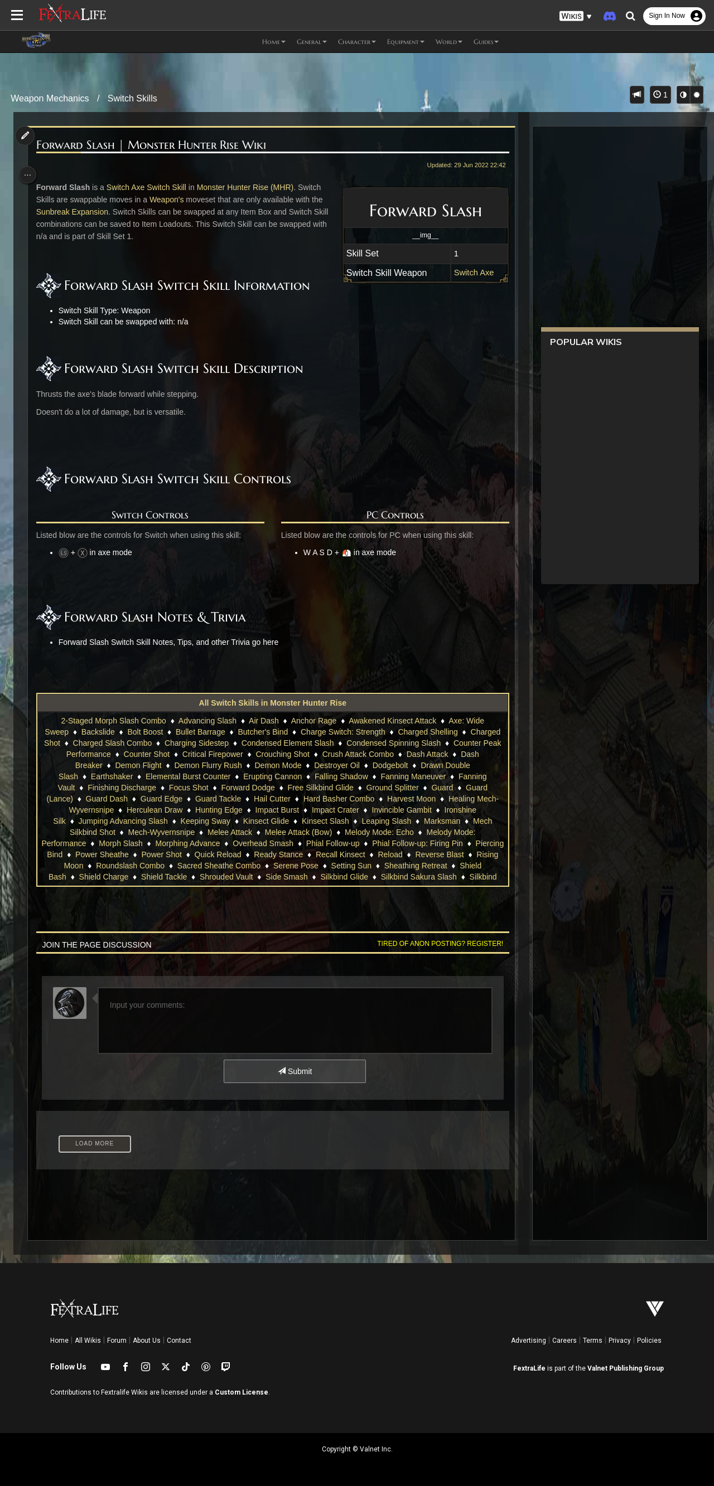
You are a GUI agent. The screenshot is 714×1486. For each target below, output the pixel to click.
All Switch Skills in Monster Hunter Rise (272, 702)
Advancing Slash (207, 720)
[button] (575, 16)
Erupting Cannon (272, 776)
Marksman (441, 821)
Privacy (620, 1340)
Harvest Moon (411, 798)
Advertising (528, 1340)
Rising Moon (119, 865)
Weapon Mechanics (50, 98)
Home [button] (274, 41)
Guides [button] (486, 41)
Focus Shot (188, 787)
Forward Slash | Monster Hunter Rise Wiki (154, 145)
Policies (649, 1340)
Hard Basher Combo (338, 798)
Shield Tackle (225, 876)
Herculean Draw (154, 809)
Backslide (97, 731)
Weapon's (169, 199)
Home (59, 1340)
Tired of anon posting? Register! (436, 944)
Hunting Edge (218, 809)
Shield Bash (107, 876)
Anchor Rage (313, 720)
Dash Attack (436, 754)
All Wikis (88, 1340)
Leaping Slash (386, 821)
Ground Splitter (391, 787)
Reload (443, 854)
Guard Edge (160, 798)
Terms (592, 1340)
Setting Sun (408, 865)
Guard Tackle (217, 798)
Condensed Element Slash (296, 743)
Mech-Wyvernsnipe (160, 832)
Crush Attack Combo (367, 754)
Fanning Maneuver (412, 776)
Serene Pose (353, 865)
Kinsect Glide (265, 821)
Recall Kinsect (394, 854)
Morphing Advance (214, 843)
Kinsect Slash (325, 821)
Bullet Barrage (200, 731)
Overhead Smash (289, 843)
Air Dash (263, 720)
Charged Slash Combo (121, 743)
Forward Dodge (247, 787)
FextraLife (529, 1368)
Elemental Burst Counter (187, 776)
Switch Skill (170, 187)
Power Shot (215, 854)
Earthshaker (111, 776)
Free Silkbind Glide (320, 787)
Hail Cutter (271, 798)
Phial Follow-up (359, 843)
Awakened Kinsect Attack (392, 720)
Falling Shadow (341, 776)
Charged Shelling (427, 731)
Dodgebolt (389, 765)
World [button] (449, 41)
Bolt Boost (144, 731)
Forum (117, 1340)
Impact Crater (335, 809)
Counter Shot (156, 754)
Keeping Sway (205, 821)
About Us (147, 1340)
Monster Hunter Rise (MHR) (248, 187)
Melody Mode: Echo (378, 832)
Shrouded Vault (287, 876)
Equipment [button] (405, 41)
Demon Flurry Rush (207, 765)
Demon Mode (277, 765)
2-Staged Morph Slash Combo (112, 720)
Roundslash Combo (187, 865)
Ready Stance (331, 854)
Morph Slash (148, 843)
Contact (179, 1340)
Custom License (241, 1392)
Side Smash (348, 876)
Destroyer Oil (336, 765)
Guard (441, 787)
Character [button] (357, 41)
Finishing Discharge (121, 787)
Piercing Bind (93, 854)
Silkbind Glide (406, 876)
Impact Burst (276, 809)
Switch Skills (132, 98)
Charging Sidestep (206, 743)
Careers (564, 1340)
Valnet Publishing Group (625, 1368)
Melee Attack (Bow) (298, 832)
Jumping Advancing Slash (122, 821)
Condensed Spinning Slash (403, 743)
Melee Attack (229, 832)
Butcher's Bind (262, 731)
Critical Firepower (221, 754)
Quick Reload (271, 854)
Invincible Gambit (401, 809)
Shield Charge (165, 876)
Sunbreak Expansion (75, 211)
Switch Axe (470, 272)
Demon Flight (137, 765)
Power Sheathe (155, 854)
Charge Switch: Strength (342, 731)
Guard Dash (106, 798)
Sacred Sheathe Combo (276, 865)
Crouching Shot (292, 754)
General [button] (312, 41)
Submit (294, 1071)
